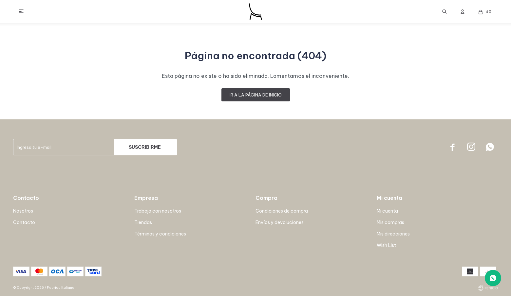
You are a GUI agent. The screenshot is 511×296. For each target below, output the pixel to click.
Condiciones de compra (282, 211)
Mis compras (390, 222)
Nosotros (23, 211)
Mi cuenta (387, 211)
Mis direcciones (393, 234)
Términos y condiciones (160, 234)
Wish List (386, 245)
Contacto (24, 222)
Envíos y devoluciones (280, 222)
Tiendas (143, 222)
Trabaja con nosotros (157, 211)
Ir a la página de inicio (256, 94)
